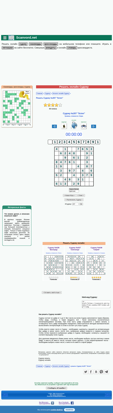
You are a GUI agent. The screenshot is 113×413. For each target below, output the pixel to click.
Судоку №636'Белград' (53, 249)
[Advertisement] (56, 17)
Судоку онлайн (43, 360)
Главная (38, 93)
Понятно (69, 410)
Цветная (74, 191)
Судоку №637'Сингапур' (75, 249)
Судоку (46, 93)
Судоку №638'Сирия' (96, 249)
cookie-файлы (57, 410)
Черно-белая (74, 189)
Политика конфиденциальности (56, 396)
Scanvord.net (25, 37)
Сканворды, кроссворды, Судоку (15, 87)
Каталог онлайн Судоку (60, 93)
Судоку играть (43, 358)
